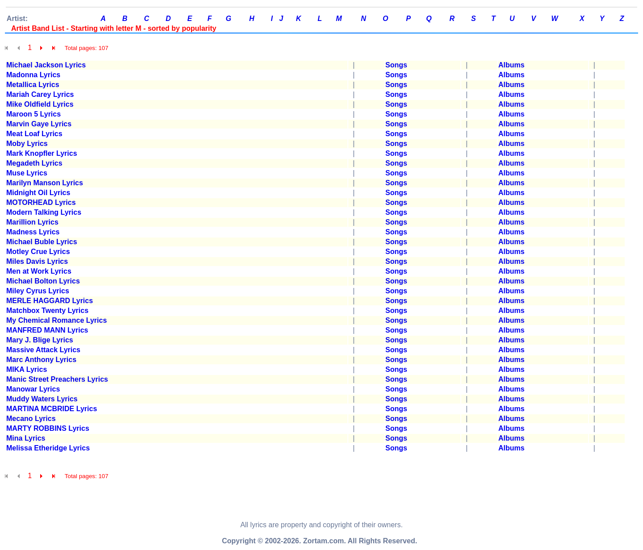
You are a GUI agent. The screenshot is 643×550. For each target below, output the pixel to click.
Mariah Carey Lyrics (40, 94)
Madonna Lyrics (33, 75)
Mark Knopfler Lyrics (41, 153)
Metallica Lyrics (32, 84)
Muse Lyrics (26, 173)
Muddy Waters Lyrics (42, 399)
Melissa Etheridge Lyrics (48, 448)
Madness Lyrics (32, 232)
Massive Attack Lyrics (43, 350)
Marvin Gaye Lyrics (38, 124)
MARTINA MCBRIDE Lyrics (51, 408)
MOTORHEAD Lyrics (41, 202)
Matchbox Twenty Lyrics (47, 310)
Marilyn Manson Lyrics (44, 183)
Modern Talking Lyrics (43, 212)
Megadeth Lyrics (34, 163)
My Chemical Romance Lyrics (56, 320)
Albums (511, 65)
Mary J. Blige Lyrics (39, 340)
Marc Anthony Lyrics (41, 359)
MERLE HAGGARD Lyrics (49, 300)
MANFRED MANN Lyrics (47, 330)
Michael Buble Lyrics (41, 242)
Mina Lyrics (25, 438)
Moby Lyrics (27, 143)
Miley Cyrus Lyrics (37, 291)
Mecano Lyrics (31, 418)
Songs (396, 65)
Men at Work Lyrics (38, 271)
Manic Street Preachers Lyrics (57, 379)
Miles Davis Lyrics (37, 261)
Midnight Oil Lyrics (38, 192)
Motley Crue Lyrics (38, 251)
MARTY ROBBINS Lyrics (47, 428)
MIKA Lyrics (26, 369)
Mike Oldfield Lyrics (40, 104)
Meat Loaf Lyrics (34, 134)
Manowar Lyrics (33, 389)
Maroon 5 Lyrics (33, 114)
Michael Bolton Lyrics (43, 281)
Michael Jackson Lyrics (46, 65)
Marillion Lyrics (32, 222)
